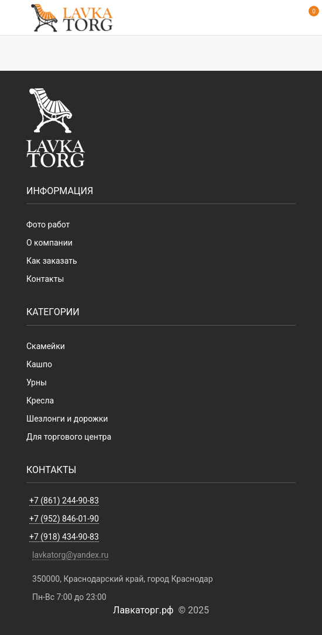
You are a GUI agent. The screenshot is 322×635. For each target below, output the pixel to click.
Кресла (40, 400)
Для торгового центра (68, 436)
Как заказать (51, 260)
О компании (49, 242)
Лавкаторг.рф (143, 610)
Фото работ (48, 224)
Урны (36, 382)
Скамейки (45, 346)
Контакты (45, 279)
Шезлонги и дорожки (67, 418)
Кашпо (39, 364)
